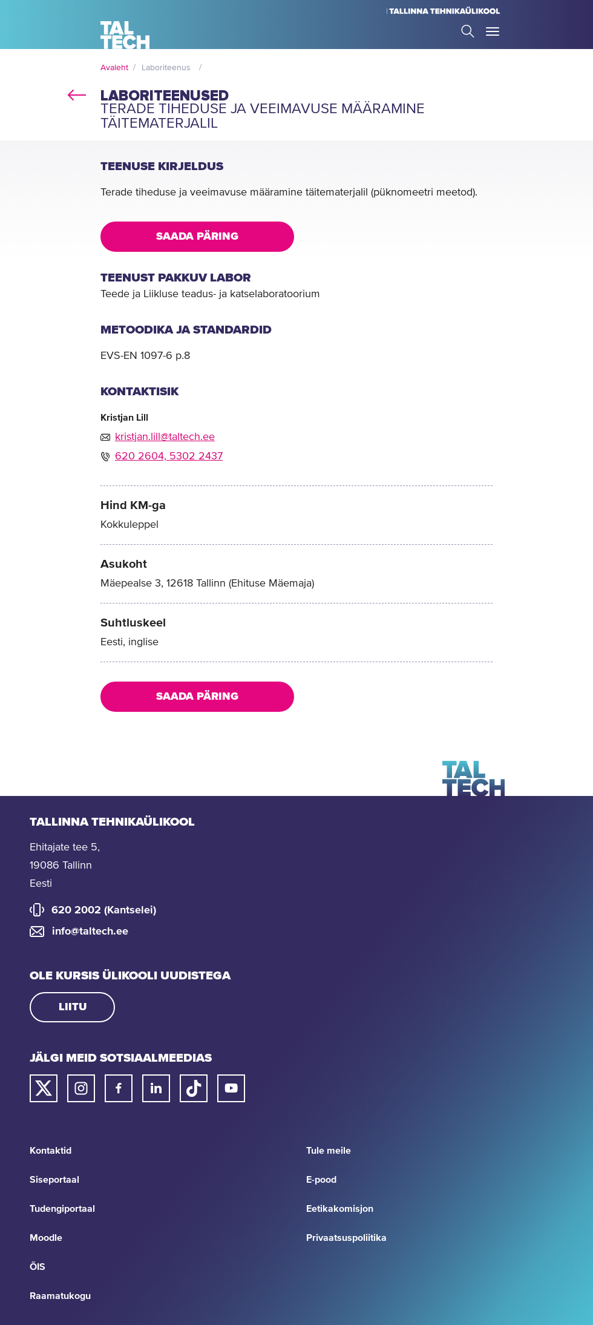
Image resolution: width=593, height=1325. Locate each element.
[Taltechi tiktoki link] (194, 1088)
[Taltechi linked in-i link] (156, 1088)
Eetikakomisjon (339, 1209)
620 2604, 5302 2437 (169, 456)
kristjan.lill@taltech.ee (165, 437)
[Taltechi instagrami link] (81, 1088)
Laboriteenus (166, 68)
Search (468, 31)
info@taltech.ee (90, 931)
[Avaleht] (124, 35)
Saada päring (197, 236)
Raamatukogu (60, 1296)
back (77, 93)
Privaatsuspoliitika (346, 1238)
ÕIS (37, 1267)
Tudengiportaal (62, 1209)
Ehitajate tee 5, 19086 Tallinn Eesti (65, 865)
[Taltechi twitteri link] (43, 1088)
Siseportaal (54, 1180)
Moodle (46, 1238)
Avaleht (114, 68)
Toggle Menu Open (492, 31)
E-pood (321, 1180)
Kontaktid (50, 1151)
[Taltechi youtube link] (231, 1088)
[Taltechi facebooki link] (119, 1088)
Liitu (73, 1007)
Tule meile (328, 1151)
